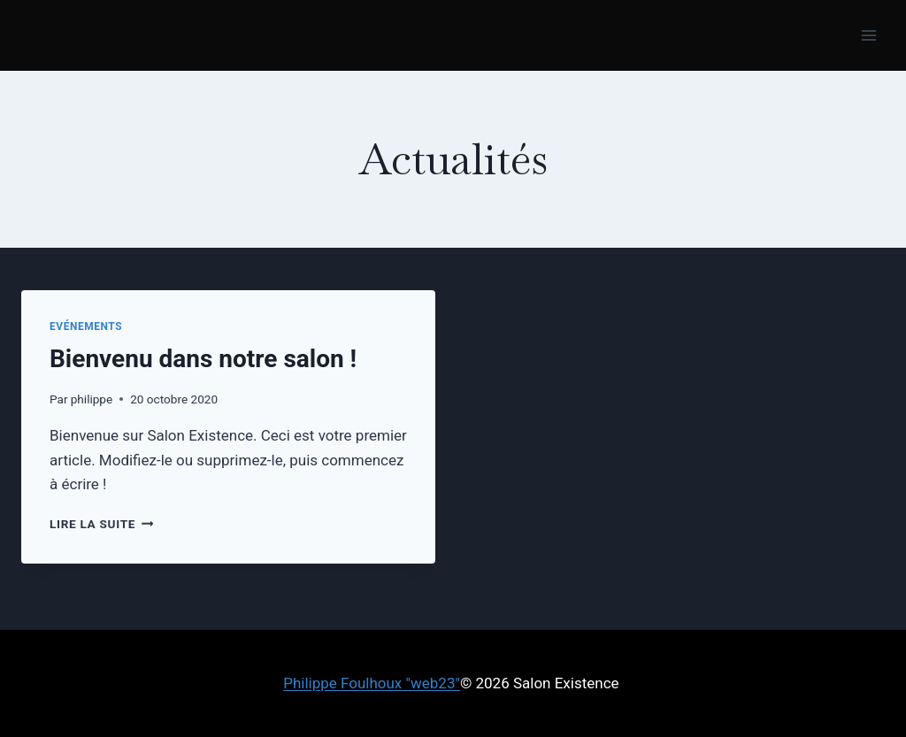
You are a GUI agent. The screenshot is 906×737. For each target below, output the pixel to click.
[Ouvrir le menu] (868, 35)
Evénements (86, 326)
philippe (92, 399)
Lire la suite (101, 524)
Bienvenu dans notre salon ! (203, 358)
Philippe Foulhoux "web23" (371, 683)
